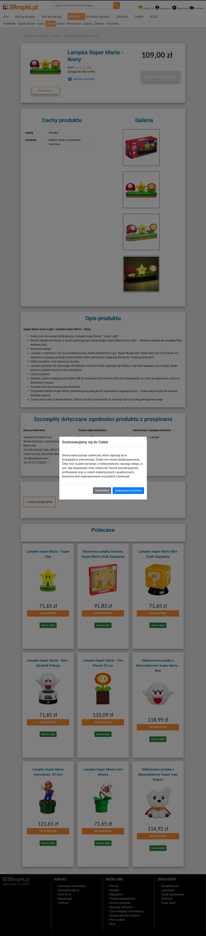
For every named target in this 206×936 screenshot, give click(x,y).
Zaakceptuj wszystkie (128, 490)
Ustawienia (102, 490)
